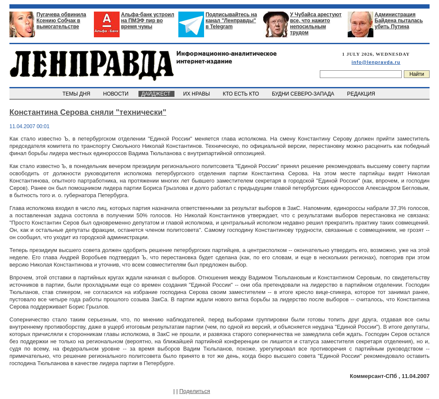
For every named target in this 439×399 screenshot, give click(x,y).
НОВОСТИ (116, 94)
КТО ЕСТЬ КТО (241, 94)
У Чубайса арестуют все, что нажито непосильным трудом (316, 24)
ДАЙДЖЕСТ (156, 94)
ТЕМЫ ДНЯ (77, 94)
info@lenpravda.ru (376, 62)
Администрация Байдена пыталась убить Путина (399, 21)
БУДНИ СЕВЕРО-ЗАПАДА (303, 94)
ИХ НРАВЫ (197, 94)
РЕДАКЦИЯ (361, 94)
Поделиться (194, 391)
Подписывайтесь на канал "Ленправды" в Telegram (231, 21)
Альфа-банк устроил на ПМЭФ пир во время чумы (147, 21)
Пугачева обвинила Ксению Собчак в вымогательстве (61, 21)
